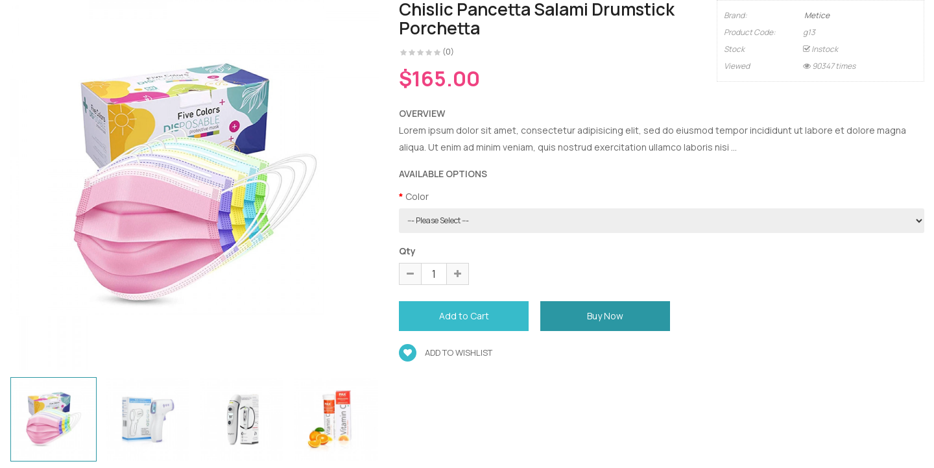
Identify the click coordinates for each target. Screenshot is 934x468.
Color (417, 196)
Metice (817, 15)
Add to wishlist (445, 352)
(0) (448, 51)
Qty (407, 251)
